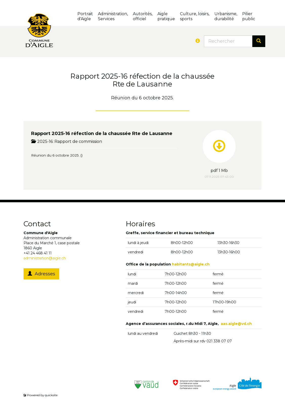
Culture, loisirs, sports (194, 16)
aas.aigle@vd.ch (236, 323)
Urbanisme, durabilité (225, 16)
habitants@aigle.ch (191, 264)
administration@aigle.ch (45, 258)
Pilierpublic (248, 16)
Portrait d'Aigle (85, 16)
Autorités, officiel (142, 16)
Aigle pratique (166, 16)
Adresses (41, 274)
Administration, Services (113, 16)
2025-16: (42, 141)
